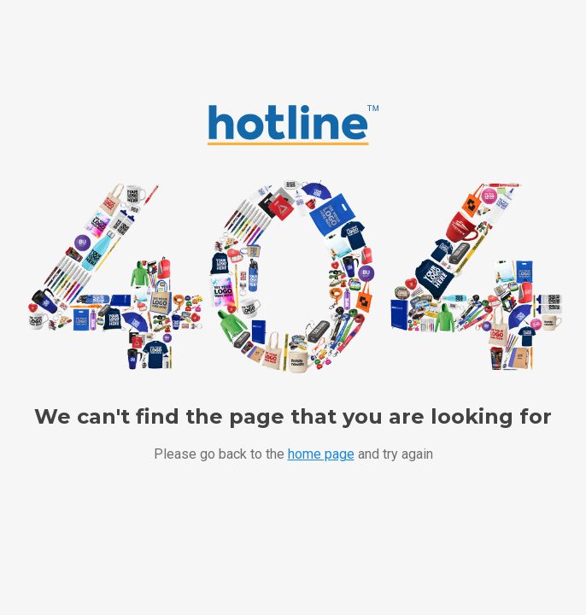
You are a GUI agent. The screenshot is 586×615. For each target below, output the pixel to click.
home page (321, 454)
